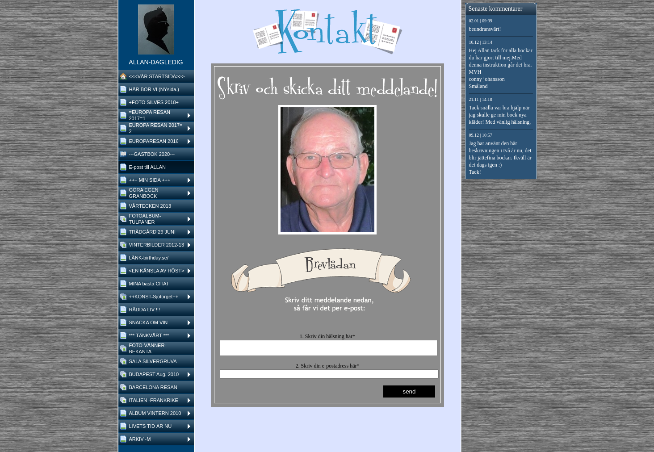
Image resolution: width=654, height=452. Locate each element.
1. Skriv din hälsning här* (327, 336)
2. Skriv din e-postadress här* (328, 368)
